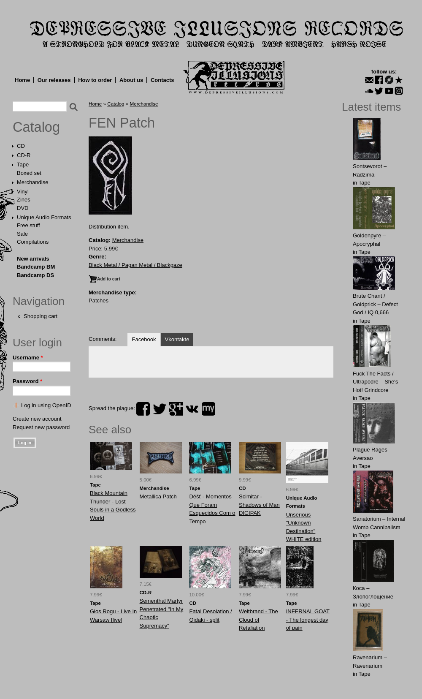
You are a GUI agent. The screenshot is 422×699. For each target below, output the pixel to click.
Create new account (37, 419)
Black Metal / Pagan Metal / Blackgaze (135, 265)
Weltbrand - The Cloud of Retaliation (258, 619)
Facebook (144, 339)
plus (176, 409)
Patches (98, 300)
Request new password (41, 427)
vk (192, 409)
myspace (208, 409)
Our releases (54, 80)
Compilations (33, 242)
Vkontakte (177, 339)
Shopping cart (40, 316)
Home (22, 80)
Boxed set (29, 173)
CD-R (24, 155)
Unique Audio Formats (44, 217)
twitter (159, 409)
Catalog (36, 127)
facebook (143, 409)
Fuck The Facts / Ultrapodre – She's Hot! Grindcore (375, 381)
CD (21, 146)
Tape (23, 164)
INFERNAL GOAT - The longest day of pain (308, 619)
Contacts (162, 80)
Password (27, 381)
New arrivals (33, 259)
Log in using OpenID (46, 405)
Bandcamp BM (36, 267)
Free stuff (28, 225)
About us (131, 80)
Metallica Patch (158, 496)
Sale (22, 234)
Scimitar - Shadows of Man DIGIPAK (259, 504)
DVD (22, 208)
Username (28, 357)
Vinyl (23, 191)
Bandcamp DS (35, 275)
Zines (23, 199)
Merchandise (32, 182)
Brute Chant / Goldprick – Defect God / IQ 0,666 (375, 304)
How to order (95, 80)
